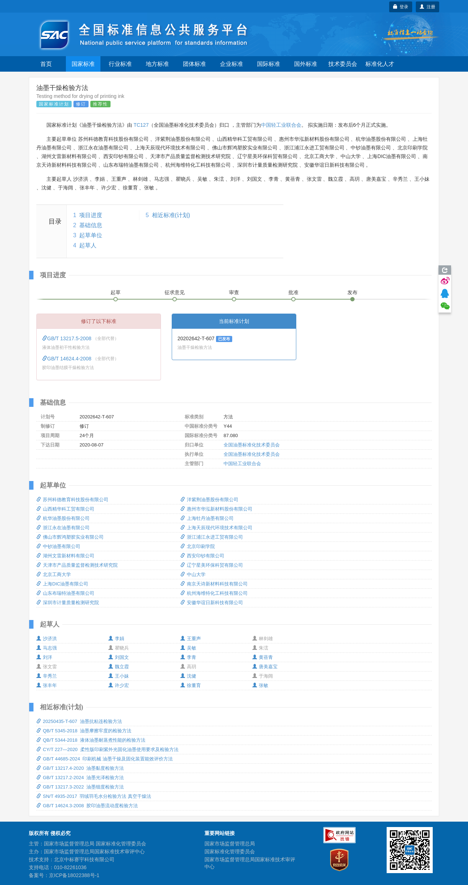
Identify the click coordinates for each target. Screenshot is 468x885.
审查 (234, 292)
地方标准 (157, 64)
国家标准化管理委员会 (229, 851)
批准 (293, 292)
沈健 (188, 676)
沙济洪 (46, 638)
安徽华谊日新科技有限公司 (211, 602)
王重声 (190, 638)
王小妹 (118, 676)
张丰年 (46, 685)
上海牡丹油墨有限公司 (207, 518)
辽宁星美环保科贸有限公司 (211, 565)
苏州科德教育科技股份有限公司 (72, 499)
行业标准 (120, 64)
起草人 (87, 245)
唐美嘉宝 (265, 666)
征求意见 (175, 292)
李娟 (116, 638)
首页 (46, 64)
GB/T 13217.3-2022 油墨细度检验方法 (80, 787)
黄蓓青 (262, 657)
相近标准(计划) (171, 215)
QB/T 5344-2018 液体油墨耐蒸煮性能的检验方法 (90, 740)
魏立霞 (118, 666)
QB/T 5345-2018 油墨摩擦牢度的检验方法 (83, 730)
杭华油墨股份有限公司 (63, 518)
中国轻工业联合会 (281, 125)
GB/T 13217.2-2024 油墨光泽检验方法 (80, 777)
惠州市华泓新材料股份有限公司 (216, 509)
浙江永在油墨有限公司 (63, 527)
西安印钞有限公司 (202, 555)
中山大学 (193, 574)
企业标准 (231, 64)
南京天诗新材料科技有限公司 (214, 584)
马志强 (46, 648)
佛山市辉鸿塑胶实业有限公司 (70, 537)
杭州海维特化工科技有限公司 (214, 593)
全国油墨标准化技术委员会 (252, 445)
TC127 (141, 125)
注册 (427, 6)
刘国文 (118, 657)
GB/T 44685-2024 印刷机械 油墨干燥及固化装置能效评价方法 (104, 759)
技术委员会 (342, 64)
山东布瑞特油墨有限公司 (65, 593)
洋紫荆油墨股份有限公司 (209, 499)
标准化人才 (379, 64)
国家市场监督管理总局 (229, 843)
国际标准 (268, 64)
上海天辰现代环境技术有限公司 (216, 527)
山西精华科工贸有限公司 (65, 509)
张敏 (260, 685)
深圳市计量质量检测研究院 (67, 602)
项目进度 (90, 215)
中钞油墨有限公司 (58, 546)
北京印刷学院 (197, 546)
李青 (188, 657)
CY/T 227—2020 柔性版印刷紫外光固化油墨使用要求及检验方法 (107, 749)
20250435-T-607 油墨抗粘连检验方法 (79, 721)
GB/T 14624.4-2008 (67, 358)
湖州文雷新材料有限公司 (65, 555)
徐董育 (190, 685)
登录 (401, 6)
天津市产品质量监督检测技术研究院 (77, 565)
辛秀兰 (46, 676)
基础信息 (90, 225)
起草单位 (90, 235)
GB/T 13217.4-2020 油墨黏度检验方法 (80, 768)
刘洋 (44, 657)
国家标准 (83, 64)
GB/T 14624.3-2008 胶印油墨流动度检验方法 (87, 805)
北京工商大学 (53, 574)
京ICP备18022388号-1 (74, 875)
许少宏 (118, 685)
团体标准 (194, 64)
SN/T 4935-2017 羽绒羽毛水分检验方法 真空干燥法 (93, 796)
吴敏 (188, 648)
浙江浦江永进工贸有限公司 (211, 537)
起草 (116, 292)
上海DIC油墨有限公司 (62, 584)
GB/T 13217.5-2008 (67, 338)
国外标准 (305, 64)
